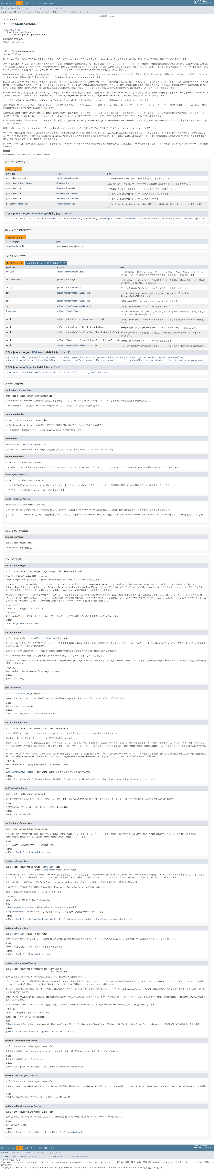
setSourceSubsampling (195, 360)
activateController (16, 357)
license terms (98, 1167)
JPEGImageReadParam (13, 42)
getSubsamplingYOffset (71, 360)
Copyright (6, 1167)
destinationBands (65, 188)
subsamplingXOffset (171, 219)
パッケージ (10, 3)
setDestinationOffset (131, 360)
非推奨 (39, 3)
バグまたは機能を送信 (10, 1160)
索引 (45, 3)
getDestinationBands (67, 287)
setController (110, 360)
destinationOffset (51, 219)
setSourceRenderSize (67, 345)
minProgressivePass (66, 193)
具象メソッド (59, 263)
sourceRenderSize (65, 204)
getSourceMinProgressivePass (72, 301)
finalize (27, 372)
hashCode (50, 372)
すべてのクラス (56, 8)
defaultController (29, 219)
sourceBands (89, 219)
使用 (26, 3)
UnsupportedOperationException (59, 870)
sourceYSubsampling (148, 219)
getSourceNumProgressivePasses (73, 306)
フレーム (28, 8)
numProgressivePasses (68, 198)
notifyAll (72, 372)
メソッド (45, 12)
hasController (93, 360)
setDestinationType (66, 332)
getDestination (64, 280)
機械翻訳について (107, 16)
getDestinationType (107, 357)
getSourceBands (128, 357)
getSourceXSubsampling (171, 357)
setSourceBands (154, 360)
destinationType (72, 219)
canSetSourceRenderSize (69, 178)
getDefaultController (57, 357)
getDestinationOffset (83, 357)
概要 (2, 3)
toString (84, 372)
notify (61, 372)
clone (8, 372)
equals (17, 372)
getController (36, 357)
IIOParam (16, 54)
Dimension (23, 204)
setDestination (64, 319)
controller (11, 219)
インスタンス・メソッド (37, 263)
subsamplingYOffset (194, 219)
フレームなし (39, 8)
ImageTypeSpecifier (88, 332)
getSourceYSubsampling (18, 360)
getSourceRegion (147, 357)
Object (30, 367)
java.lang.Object (11, 30)
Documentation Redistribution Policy (125, 1167)
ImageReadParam (14, 246)
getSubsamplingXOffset (44, 360)
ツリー (32, 3)
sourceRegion (105, 219)
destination (62, 183)
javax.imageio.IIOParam (19, 32)
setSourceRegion (173, 360)
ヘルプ (51, 3)
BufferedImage (25, 183)
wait (93, 372)
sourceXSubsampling (125, 219)
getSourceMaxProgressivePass (72, 293)
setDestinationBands (67, 327)
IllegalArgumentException (19, 772)
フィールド (22, 12)
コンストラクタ (34, 12)
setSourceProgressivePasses (71, 340)
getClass (39, 372)
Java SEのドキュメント (65, 1162)
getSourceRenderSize (67, 311)
